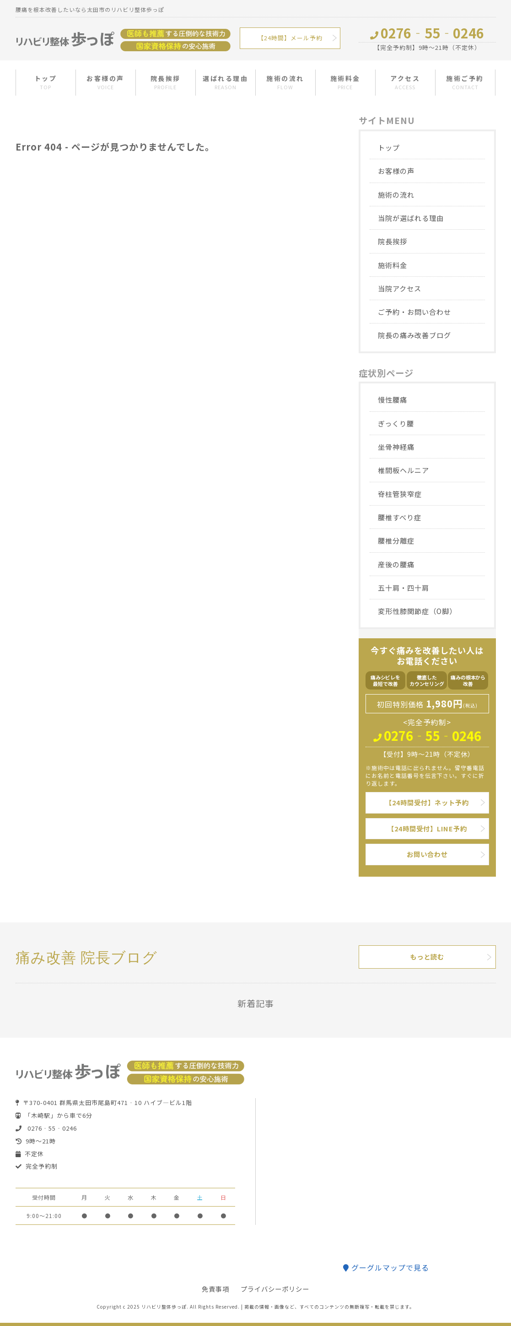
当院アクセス (399, 288)
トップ (45, 82)
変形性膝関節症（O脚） (417, 611)
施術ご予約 (465, 82)
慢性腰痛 (392, 399)
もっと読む (427, 956)
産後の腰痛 (396, 564)
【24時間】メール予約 (290, 37)
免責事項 (215, 1289)
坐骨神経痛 (396, 447)
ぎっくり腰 (396, 423)
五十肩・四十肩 (403, 587)
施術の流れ (285, 82)
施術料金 (345, 82)
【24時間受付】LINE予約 (427, 828)
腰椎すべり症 (399, 517)
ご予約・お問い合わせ (414, 312)
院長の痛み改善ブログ (414, 335)
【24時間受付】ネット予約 (427, 802)
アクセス (405, 82)
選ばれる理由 (225, 82)
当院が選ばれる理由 (411, 218)
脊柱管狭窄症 (400, 494)
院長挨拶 (166, 82)
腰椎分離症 (396, 540)
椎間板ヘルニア (403, 470)
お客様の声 (105, 82)
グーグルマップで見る (386, 1267)
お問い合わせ (427, 854)
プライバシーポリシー (275, 1289)
